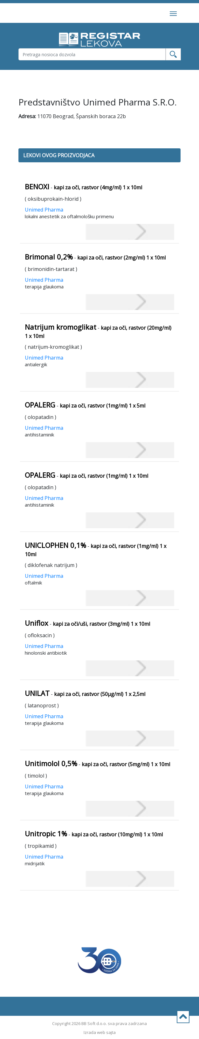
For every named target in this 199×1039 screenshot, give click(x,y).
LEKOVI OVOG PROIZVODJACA (58, 155)
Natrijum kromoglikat (60, 327)
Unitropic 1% (46, 833)
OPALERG (40, 404)
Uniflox (36, 623)
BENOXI (37, 186)
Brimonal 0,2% (49, 256)
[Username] (92, 54)
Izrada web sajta (100, 1032)
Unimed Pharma (44, 209)
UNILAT (37, 693)
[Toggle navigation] (173, 13)
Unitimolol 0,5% (51, 763)
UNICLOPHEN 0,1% (55, 545)
